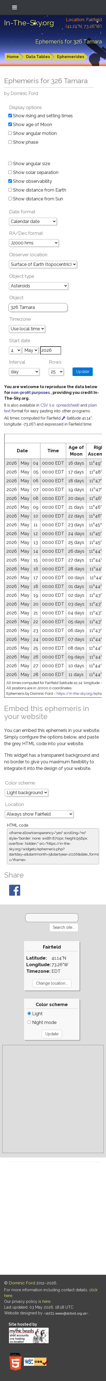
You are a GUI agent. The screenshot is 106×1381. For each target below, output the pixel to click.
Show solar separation (33, 172)
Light (35, 1013)
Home (13, 57)
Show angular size (29, 163)
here (46, 1301)
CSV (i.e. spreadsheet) (60, 405)
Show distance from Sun (35, 198)
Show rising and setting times (40, 115)
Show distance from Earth (37, 190)
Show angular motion (32, 133)
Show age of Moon (30, 124)
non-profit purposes (31, 392)
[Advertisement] (53, 1099)
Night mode (41, 1022)
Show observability (30, 181)
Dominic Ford (22, 1283)
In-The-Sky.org (29, 23)
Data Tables (38, 57)
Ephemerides (70, 57)
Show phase (23, 142)
